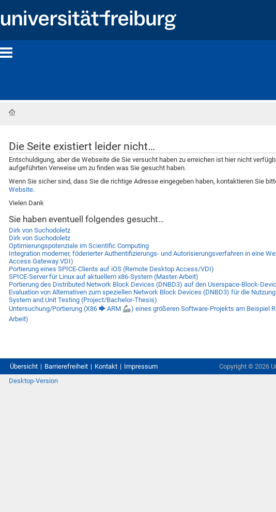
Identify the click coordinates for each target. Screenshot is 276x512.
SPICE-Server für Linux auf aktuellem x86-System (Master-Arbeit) (103, 276)
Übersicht (24, 366)
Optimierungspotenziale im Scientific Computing (79, 246)
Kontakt (106, 366)
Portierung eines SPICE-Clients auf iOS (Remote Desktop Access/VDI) (111, 269)
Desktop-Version (33, 381)
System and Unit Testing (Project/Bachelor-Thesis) (83, 300)
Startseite (12, 112)
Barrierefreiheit (66, 366)
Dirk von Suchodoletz (39, 230)
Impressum (141, 366)
